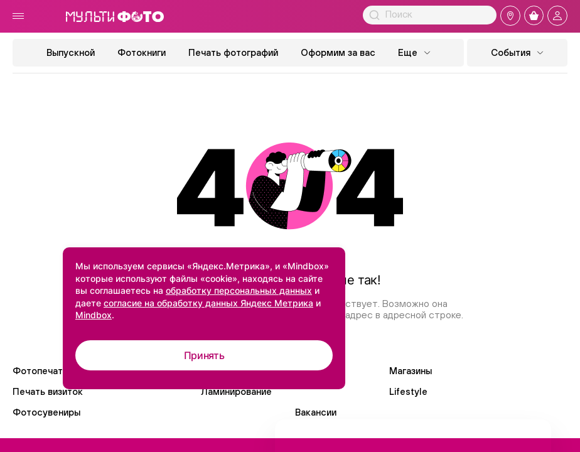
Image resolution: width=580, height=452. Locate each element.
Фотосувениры (46, 412)
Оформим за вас (338, 52)
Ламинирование (236, 391)
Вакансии (315, 412)
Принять (204, 355)
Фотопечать (40, 370)
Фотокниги (141, 52)
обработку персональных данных (239, 290)
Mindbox (93, 314)
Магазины (410, 370)
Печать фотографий (233, 52)
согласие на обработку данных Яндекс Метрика (208, 303)
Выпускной (70, 52)
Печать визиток (48, 391)
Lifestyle (408, 391)
